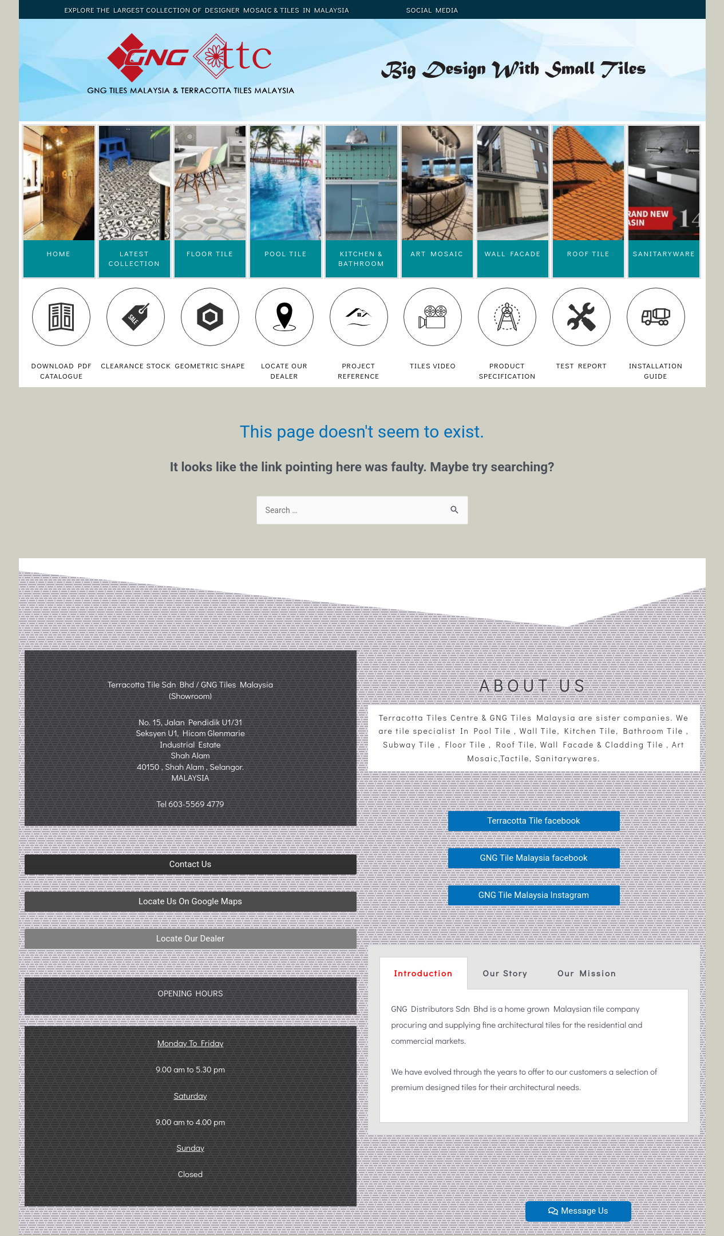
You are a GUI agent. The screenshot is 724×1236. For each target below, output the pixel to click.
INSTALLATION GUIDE (656, 370)
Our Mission (586, 974)
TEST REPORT (581, 365)
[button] (191, 866)
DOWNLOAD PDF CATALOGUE (61, 370)
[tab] (423, 974)
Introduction (423, 974)
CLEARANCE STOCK (136, 365)
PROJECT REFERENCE (358, 370)
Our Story (504, 974)
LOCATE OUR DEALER (284, 370)
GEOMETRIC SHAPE (210, 365)
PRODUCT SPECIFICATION (506, 370)
